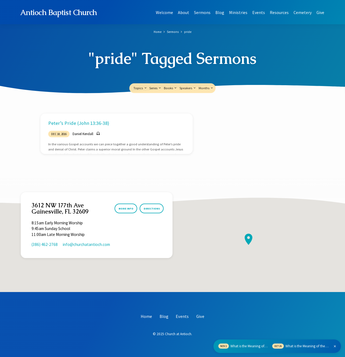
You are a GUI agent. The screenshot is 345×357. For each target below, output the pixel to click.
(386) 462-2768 (45, 244)
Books (170, 88)
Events (258, 12)
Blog (219, 12)
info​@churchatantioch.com (86, 244)
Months (206, 88)
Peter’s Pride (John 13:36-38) (78, 123)
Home (157, 32)
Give (320, 12)
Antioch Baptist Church (58, 12)
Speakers (188, 88)
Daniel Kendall (83, 134)
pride (188, 32)
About (183, 12)
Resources (279, 12)
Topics (140, 88)
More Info (122, 209)
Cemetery (303, 12)
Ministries (238, 12)
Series (155, 88)
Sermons (202, 12)
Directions (150, 209)
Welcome (164, 12)
